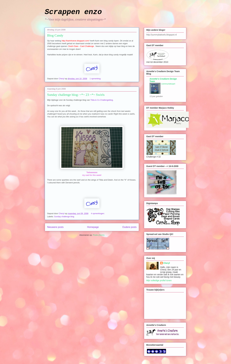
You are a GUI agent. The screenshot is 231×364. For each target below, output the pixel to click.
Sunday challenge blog (64, 216)
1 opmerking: (96, 78)
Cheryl (166, 263)
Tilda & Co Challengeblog (101, 100)
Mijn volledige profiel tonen (159, 280)
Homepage (93, 227)
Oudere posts (129, 227)
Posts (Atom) (98, 235)
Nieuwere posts (55, 227)
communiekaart (168, 84)
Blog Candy (55, 35)
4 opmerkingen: (98, 213)
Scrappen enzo (73, 12)
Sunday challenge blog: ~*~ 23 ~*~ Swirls (76, 95)
